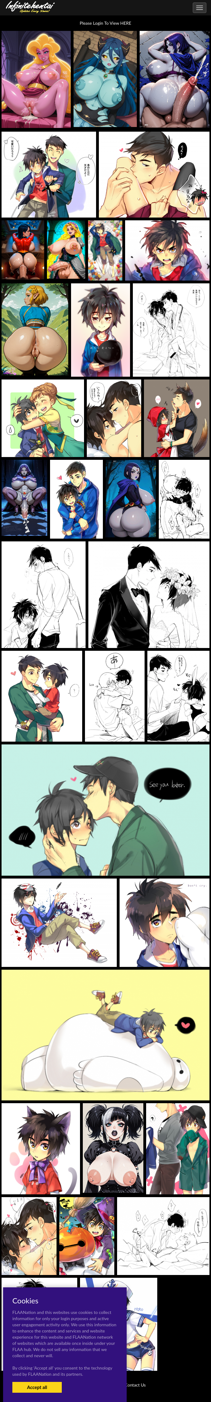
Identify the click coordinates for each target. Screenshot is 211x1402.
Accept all (37, 1387)
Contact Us (135, 1384)
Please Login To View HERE (105, 23)
